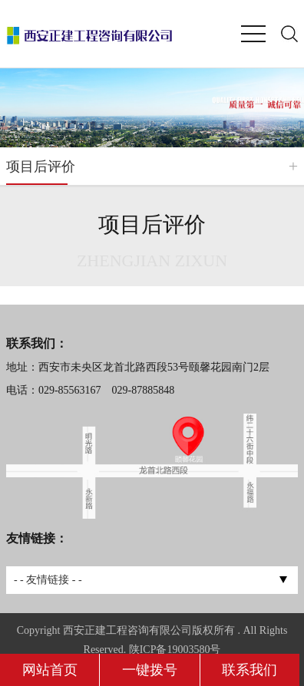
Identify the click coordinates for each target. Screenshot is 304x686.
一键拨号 (149, 670)
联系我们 (249, 670)
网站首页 (50, 670)
